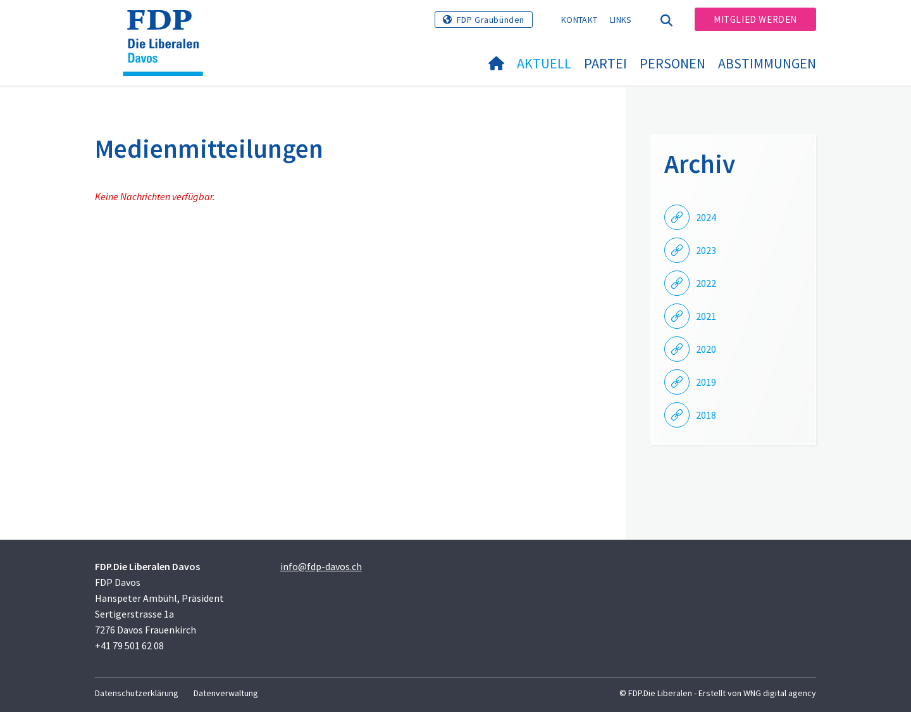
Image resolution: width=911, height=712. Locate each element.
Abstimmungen (767, 63)
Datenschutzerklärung (136, 693)
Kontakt (579, 19)
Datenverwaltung (226, 693)
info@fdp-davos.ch (321, 566)
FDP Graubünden (490, 19)
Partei (605, 63)
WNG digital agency (779, 693)
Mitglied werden (755, 19)
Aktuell (544, 63)
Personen (672, 63)
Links (621, 19)
